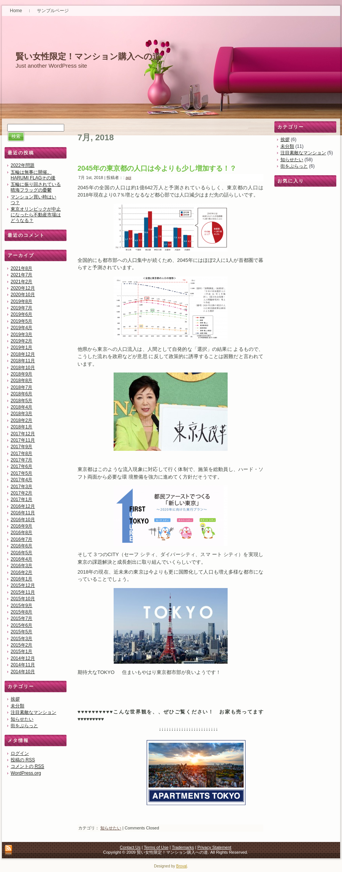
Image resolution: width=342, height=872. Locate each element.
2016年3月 (21, 565)
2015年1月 (21, 651)
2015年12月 (23, 585)
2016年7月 (21, 539)
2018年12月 (23, 354)
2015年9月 (21, 605)
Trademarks (183, 847)
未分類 (17, 706)
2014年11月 (23, 664)
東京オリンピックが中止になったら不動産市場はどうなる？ (36, 214)
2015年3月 (21, 638)
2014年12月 (23, 658)
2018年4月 (21, 407)
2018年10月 (23, 367)
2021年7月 (21, 274)
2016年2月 (21, 572)
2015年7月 (21, 618)
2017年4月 (21, 479)
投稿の (23, 760)
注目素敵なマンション (33, 712)
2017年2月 (21, 493)
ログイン (20, 753)
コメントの (27, 766)
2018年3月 (21, 413)
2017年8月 (21, 453)
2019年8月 (21, 301)
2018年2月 (21, 420)
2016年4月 (21, 559)
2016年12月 (23, 506)
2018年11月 (23, 360)
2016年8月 (21, 532)
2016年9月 (21, 526)
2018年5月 (21, 400)
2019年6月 (21, 314)
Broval (181, 866)
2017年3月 (21, 486)
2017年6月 (21, 466)
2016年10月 (23, 519)
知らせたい (22, 719)
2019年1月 (21, 347)
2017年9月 (21, 446)
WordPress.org (26, 773)
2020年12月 (23, 288)
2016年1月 (21, 579)
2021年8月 (21, 268)
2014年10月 (23, 671)
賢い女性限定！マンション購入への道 (88, 56)
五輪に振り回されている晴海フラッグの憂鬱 (36, 187)
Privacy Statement (214, 847)
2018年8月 (21, 380)
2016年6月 (21, 546)
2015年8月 (21, 612)
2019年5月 (21, 321)
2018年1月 (21, 427)
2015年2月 (21, 645)
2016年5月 (21, 552)
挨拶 (15, 699)
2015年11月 (23, 592)
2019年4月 (21, 327)
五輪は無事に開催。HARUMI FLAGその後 (33, 175)
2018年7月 (21, 387)
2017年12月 (23, 433)
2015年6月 (21, 625)
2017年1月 (21, 499)
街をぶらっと (24, 725)
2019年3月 (21, 334)
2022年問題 (23, 165)
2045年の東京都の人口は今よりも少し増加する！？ (157, 168)
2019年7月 (21, 308)
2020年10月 (23, 294)
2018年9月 (21, 374)
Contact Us (130, 847)
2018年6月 (21, 393)
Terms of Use (156, 847)
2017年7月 (21, 460)
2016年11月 (23, 512)
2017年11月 (23, 440)
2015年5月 (21, 631)
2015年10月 (23, 598)
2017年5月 (21, 473)
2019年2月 (21, 341)
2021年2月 (21, 281)
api (128, 177)
